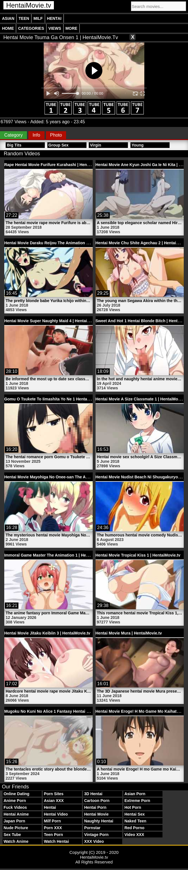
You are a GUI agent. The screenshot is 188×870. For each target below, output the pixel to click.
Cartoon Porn (96, 800)
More (71, 28)
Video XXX (134, 834)
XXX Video (94, 841)
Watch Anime (16, 841)
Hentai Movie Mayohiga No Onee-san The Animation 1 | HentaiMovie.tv (70, 477)
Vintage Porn (96, 834)
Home (8, 28)
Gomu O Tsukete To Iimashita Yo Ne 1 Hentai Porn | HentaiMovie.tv (67, 399)
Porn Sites (54, 794)
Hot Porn (132, 807)
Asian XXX (54, 800)
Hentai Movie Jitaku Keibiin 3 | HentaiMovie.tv (47, 633)
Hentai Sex (134, 814)
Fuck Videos (15, 807)
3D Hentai (93, 794)
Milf (38, 18)
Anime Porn (15, 800)
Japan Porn (14, 821)
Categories (31, 28)
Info (36, 135)
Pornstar (92, 828)
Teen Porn (53, 834)
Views (54, 28)
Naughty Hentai (98, 821)
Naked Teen (135, 821)
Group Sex (58, 145)
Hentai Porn (95, 807)
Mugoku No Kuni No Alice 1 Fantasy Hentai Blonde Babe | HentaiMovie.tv (73, 711)
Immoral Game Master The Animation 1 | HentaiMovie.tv (56, 555)
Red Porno (134, 828)
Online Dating (16, 794)
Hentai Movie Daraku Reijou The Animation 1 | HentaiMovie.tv (62, 243)
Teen (24, 18)
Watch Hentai (56, 841)
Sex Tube (12, 834)
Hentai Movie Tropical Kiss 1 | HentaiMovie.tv (138, 555)
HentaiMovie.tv (28, 5)
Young (138, 145)
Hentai (54, 18)
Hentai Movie (96, 814)
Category (13, 135)
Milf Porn (52, 821)
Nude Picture (16, 828)
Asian (8, 18)
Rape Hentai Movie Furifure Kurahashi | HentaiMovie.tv (55, 164)
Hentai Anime (16, 814)
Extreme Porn (137, 800)
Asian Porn (134, 794)
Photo (56, 135)
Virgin (95, 145)
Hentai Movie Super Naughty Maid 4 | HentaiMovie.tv (53, 321)
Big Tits (14, 145)
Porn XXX (53, 828)
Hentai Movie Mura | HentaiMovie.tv (129, 633)
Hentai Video (56, 814)
